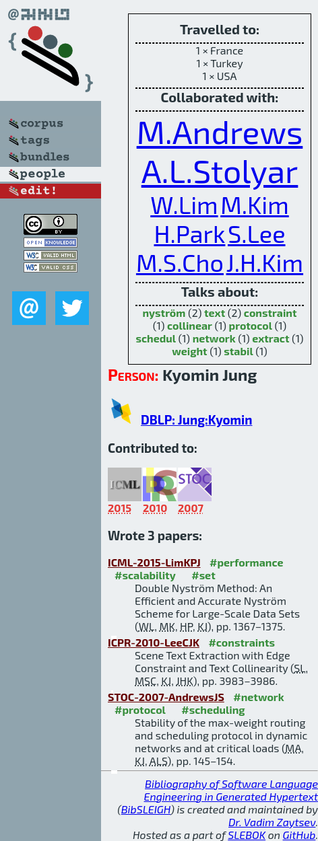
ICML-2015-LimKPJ (154, 562)
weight (189, 350)
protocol (250, 325)
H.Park (189, 233)
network (214, 338)
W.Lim (184, 204)
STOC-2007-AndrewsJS (166, 696)
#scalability (145, 575)
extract (270, 338)
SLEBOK (246, 834)
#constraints (241, 642)
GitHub (299, 834)
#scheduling (213, 709)
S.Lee (257, 233)
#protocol (140, 709)
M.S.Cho (180, 262)
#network (258, 696)
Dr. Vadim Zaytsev (271, 821)
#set (203, 575)
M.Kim (254, 204)
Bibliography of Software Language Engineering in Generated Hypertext (231, 790)
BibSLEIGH (145, 809)
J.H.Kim (265, 262)
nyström (164, 312)
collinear (189, 325)
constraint (270, 312)
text (214, 312)
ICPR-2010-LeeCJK (153, 642)
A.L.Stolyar (219, 170)
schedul (155, 338)
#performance (246, 562)
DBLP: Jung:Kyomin (196, 419)
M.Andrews (220, 131)
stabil (238, 350)
